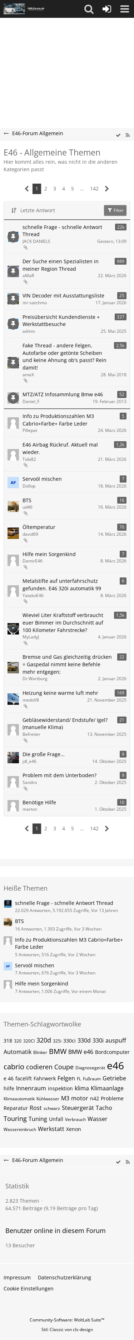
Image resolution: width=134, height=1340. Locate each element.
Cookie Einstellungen (29, 1288)
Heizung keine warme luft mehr (60, 692)
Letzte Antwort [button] (37, 210)
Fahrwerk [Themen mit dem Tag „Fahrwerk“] (45, 1078)
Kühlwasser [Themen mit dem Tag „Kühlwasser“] (47, 1099)
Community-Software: (67, 1320)
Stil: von (67, 1329)
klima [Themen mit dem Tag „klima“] (82, 1088)
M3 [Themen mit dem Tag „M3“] (65, 1098)
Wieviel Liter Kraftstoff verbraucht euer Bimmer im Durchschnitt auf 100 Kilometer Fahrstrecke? (63, 622)
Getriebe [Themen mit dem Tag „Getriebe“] (114, 1078)
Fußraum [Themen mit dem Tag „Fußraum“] (92, 1079)
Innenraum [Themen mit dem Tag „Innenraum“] (31, 1088)
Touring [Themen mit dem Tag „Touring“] (15, 1118)
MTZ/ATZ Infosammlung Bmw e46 (63, 394)
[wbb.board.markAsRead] (118, 135)
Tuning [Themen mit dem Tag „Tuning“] (38, 1119)
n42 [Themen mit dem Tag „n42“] (94, 1098)
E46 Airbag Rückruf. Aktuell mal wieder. (60, 448)
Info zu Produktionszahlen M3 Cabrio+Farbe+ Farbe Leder (58, 420)
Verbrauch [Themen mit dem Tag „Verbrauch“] (75, 1119)
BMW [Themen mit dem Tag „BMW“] (57, 1051)
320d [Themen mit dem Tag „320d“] (43, 1040)
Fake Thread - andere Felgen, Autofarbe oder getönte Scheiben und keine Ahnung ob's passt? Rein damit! (64, 356)
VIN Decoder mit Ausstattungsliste (63, 295)
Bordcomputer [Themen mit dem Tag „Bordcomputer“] (112, 1052)
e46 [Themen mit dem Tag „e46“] (115, 1065)
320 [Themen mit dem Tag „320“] (17, 1041)
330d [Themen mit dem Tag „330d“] (84, 1040)
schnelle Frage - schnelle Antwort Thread (62, 231)
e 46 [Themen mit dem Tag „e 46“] (9, 1078)
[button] (89, 9)
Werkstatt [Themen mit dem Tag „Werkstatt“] (51, 1129)
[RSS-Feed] (127, 135)
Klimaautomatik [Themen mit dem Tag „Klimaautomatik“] (19, 1099)
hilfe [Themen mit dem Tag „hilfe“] (9, 1088)
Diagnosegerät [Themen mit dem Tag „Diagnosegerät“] (90, 1068)
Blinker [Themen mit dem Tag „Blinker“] (40, 1052)
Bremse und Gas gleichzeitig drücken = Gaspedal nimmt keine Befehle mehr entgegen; (67, 664)
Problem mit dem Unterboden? (59, 775)
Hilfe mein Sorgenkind (49, 554)
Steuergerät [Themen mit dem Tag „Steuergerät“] (78, 1108)
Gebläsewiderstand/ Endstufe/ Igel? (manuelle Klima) (65, 724)
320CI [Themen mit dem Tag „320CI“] (29, 1041)
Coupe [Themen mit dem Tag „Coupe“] (64, 1067)
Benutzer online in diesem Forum (55, 1230)
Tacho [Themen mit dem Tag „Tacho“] (104, 1108)
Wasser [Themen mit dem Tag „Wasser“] (98, 1119)
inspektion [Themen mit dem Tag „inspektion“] (60, 1088)
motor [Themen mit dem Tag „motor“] (79, 1098)
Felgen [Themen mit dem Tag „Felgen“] (66, 1078)
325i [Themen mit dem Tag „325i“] (57, 1041)
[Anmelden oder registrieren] (107, 9)
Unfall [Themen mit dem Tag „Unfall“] (56, 1119)
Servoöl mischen (42, 478)
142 (94, 188)
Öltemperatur (39, 527)
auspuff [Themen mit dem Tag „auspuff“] (115, 1040)
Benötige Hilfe (39, 802)
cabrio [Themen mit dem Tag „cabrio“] (14, 1066)
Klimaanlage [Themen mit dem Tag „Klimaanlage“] (107, 1088)
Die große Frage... (44, 754)
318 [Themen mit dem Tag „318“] (8, 1040)
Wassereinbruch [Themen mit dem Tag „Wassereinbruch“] (20, 1129)
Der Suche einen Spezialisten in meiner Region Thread (61, 265)
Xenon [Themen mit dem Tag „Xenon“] (73, 1129)
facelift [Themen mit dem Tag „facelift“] (23, 1078)
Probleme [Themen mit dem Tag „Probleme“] (112, 1098)
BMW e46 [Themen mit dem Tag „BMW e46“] (80, 1052)
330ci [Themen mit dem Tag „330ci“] (69, 1040)
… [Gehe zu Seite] (82, 188)
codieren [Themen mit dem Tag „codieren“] (39, 1067)
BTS (27, 500)
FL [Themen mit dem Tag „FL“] (79, 1079)
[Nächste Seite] (107, 189)
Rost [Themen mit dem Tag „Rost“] (36, 1108)
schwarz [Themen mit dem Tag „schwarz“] (52, 1108)
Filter (115, 210)
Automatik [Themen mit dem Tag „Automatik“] (17, 1052)
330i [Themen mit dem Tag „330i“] (98, 1040)
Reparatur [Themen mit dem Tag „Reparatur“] (16, 1108)
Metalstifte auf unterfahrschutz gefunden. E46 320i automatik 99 (62, 584)
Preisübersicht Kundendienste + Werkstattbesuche (61, 321)
